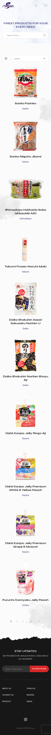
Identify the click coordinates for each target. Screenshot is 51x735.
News (29, 701)
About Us (6, 688)
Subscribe (39, 669)
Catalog (31, 688)
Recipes (30, 695)
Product (6, 701)
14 (31, 621)
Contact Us (7, 695)
